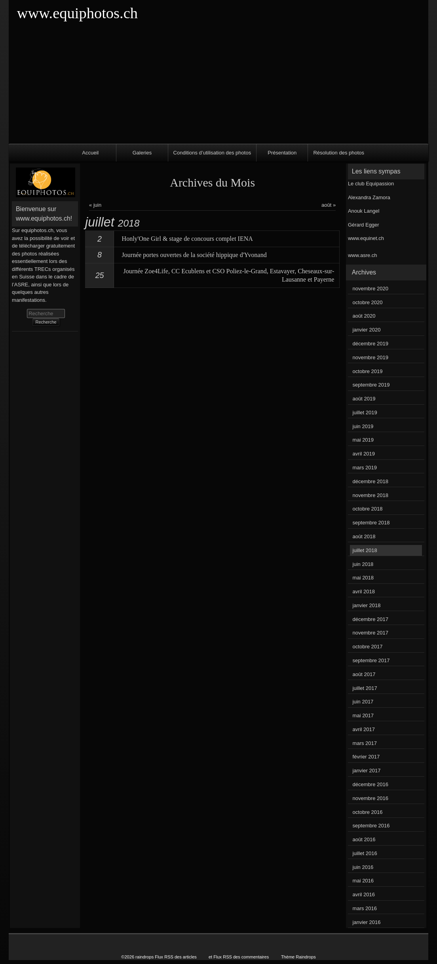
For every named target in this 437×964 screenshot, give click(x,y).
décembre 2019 (370, 344)
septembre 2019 (371, 385)
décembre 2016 (370, 784)
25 (99, 275)
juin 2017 (363, 702)
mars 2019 (365, 468)
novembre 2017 (370, 633)
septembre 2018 (371, 523)
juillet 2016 (365, 853)
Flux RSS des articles (176, 956)
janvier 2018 (367, 605)
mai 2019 (363, 440)
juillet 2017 (365, 688)
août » (328, 205)
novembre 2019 (370, 357)
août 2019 (364, 399)
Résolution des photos (338, 153)
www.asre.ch (362, 255)
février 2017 (366, 757)
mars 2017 (365, 743)
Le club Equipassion (371, 184)
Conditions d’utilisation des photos (212, 153)
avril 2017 (364, 729)
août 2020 (364, 316)
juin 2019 (363, 426)
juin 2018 (363, 564)
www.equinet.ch (366, 238)
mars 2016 (365, 908)
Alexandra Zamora (369, 197)
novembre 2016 (370, 798)
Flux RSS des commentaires (241, 956)
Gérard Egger (363, 225)
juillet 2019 (365, 412)
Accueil (90, 153)
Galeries (142, 153)
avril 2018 (364, 591)
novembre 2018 (370, 495)
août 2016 (364, 839)
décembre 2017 (370, 619)
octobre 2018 (368, 509)
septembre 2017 (371, 660)
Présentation (282, 153)
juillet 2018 (365, 550)
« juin (95, 205)
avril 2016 (364, 894)
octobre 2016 (368, 812)
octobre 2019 (368, 371)
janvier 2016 (367, 922)
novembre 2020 (370, 288)
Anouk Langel (364, 211)
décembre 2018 (370, 481)
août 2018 (364, 536)
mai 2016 (363, 881)
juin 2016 (363, 867)
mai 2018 (363, 578)
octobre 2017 (368, 647)
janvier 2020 (367, 330)
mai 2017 (363, 715)
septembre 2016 (371, 826)
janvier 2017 (367, 770)
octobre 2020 (368, 302)
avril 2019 (364, 454)
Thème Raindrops (298, 956)
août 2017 (364, 674)
